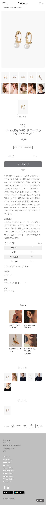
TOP (4, 7)
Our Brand (7, 443)
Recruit (5, 465)
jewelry (19, 7)
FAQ (4, 451)
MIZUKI (7, 219)
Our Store (6, 440)
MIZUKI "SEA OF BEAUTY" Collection (30, 351)
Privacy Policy (8, 473)
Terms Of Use (8, 468)
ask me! (40, 501)
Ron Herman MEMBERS (12, 446)
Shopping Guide (8, 448)
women (14, 7)
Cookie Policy (8, 476)
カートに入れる (23, 164)
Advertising (7, 462)
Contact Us (7, 482)
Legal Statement (8, 471)
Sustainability (7, 459)
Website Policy (8, 479)
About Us (6, 457)
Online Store (9, 7)
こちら (25, 267)
